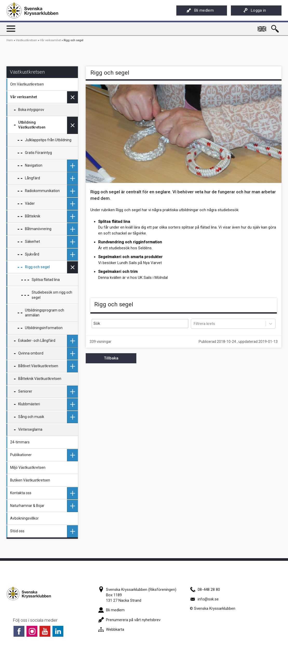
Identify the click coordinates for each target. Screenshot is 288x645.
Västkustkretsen (26, 40)
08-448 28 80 (205, 589)
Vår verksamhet (50, 40)
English (263, 27)
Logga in (254, 10)
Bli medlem (200, 10)
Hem (9, 40)
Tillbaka (111, 358)
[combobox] (194, 324)
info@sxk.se (204, 599)
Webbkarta (111, 629)
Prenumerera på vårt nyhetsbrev (129, 620)
